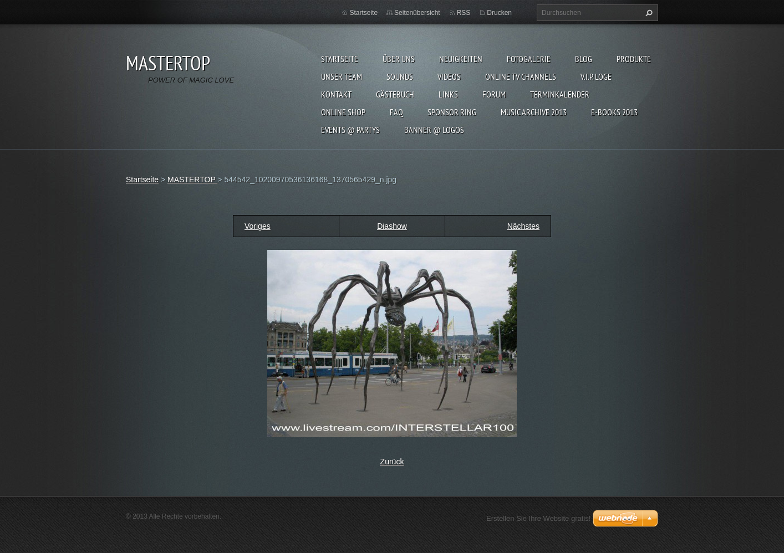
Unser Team (341, 76)
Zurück (392, 461)
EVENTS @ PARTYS (350, 129)
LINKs (448, 94)
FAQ (396, 111)
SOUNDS (399, 76)
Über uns (399, 58)
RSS (464, 13)
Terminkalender (559, 94)
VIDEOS (449, 76)
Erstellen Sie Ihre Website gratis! (538, 518)
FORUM (494, 94)
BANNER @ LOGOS (434, 129)
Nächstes (523, 226)
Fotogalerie (529, 58)
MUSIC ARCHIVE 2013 (534, 111)
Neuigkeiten (460, 58)
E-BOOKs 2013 (614, 111)
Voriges (258, 226)
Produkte (634, 58)
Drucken (499, 13)
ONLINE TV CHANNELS (520, 76)
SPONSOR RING (451, 111)
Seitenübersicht (417, 13)
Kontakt (336, 94)
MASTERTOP (192, 179)
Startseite (339, 58)
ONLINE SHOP (343, 111)
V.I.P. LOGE (596, 76)
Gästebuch (395, 94)
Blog (583, 58)
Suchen (647, 12)
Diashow (392, 226)
